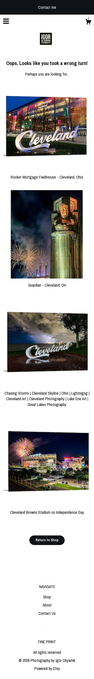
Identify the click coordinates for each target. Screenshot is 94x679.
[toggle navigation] (6, 21)
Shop (47, 597)
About (47, 605)
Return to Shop (47, 540)
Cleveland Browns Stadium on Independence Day (47, 509)
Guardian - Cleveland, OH (47, 282)
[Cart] (88, 22)
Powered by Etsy (47, 668)
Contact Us (47, 613)
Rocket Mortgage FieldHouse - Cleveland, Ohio (47, 174)
